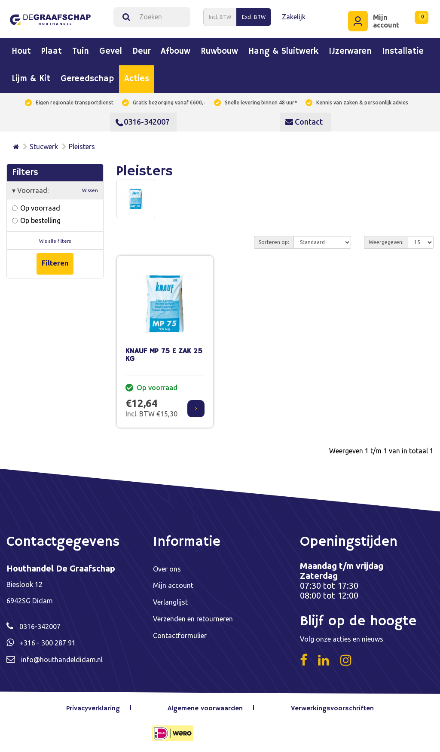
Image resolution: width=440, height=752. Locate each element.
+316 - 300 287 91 (48, 642)
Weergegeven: (386, 242)
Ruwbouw (219, 51)
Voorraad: (55, 190)
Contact (304, 121)
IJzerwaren (350, 51)
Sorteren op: (274, 242)
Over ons (167, 568)
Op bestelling (36, 220)
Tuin (80, 51)
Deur (141, 51)
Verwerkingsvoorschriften (332, 708)
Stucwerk (44, 146)
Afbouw (175, 51)
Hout (21, 51)
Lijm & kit (31, 79)
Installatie (403, 51)
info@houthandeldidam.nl (62, 659)
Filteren (55, 263)
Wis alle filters (55, 240)
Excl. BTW (254, 16)
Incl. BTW (220, 16)
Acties (136, 79)
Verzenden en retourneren (193, 617)
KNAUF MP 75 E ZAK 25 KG (163, 355)
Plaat (51, 51)
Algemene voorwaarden (205, 708)
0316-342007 (143, 121)
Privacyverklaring (93, 708)
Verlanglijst (170, 601)
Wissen (90, 190)
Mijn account (173, 585)
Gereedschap (87, 79)
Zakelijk (294, 17)
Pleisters (82, 146)
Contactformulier (180, 634)
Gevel (110, 51)
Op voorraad (36, 207)
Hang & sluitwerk (283, 51)
